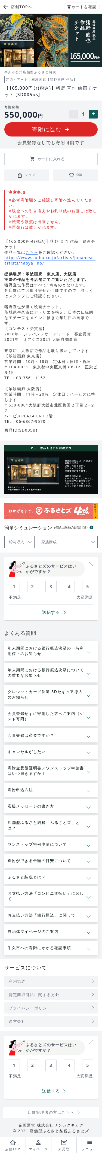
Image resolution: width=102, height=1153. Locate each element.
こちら (32, 252)
